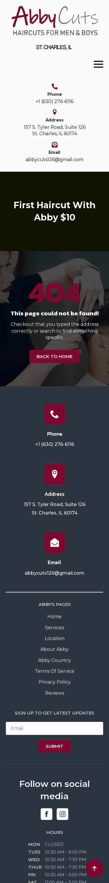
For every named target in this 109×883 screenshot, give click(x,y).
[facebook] (46, 814)
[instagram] (62, 814)
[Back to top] (94, 868)
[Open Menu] (98, 64)
